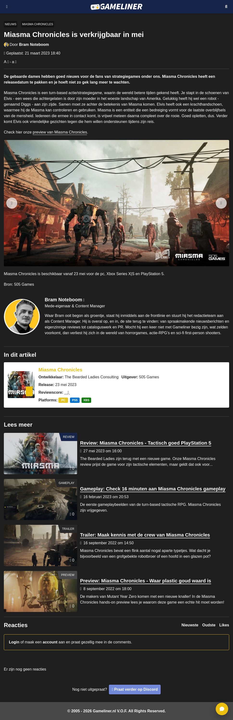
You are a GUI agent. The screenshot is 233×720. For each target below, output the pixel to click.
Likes (224, 625)
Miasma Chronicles (37, 24)
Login (14, 642)
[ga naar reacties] (222, 709)
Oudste (208, 625)
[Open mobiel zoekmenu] (226, 7)
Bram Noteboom (34, 44)
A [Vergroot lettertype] (5, 62)
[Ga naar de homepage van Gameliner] (116, 7)
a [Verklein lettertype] (13, 62)
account (50, 642)
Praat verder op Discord (136, 689)
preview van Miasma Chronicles (60, 132)
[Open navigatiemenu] (7, 7)
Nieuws (10, 24)
